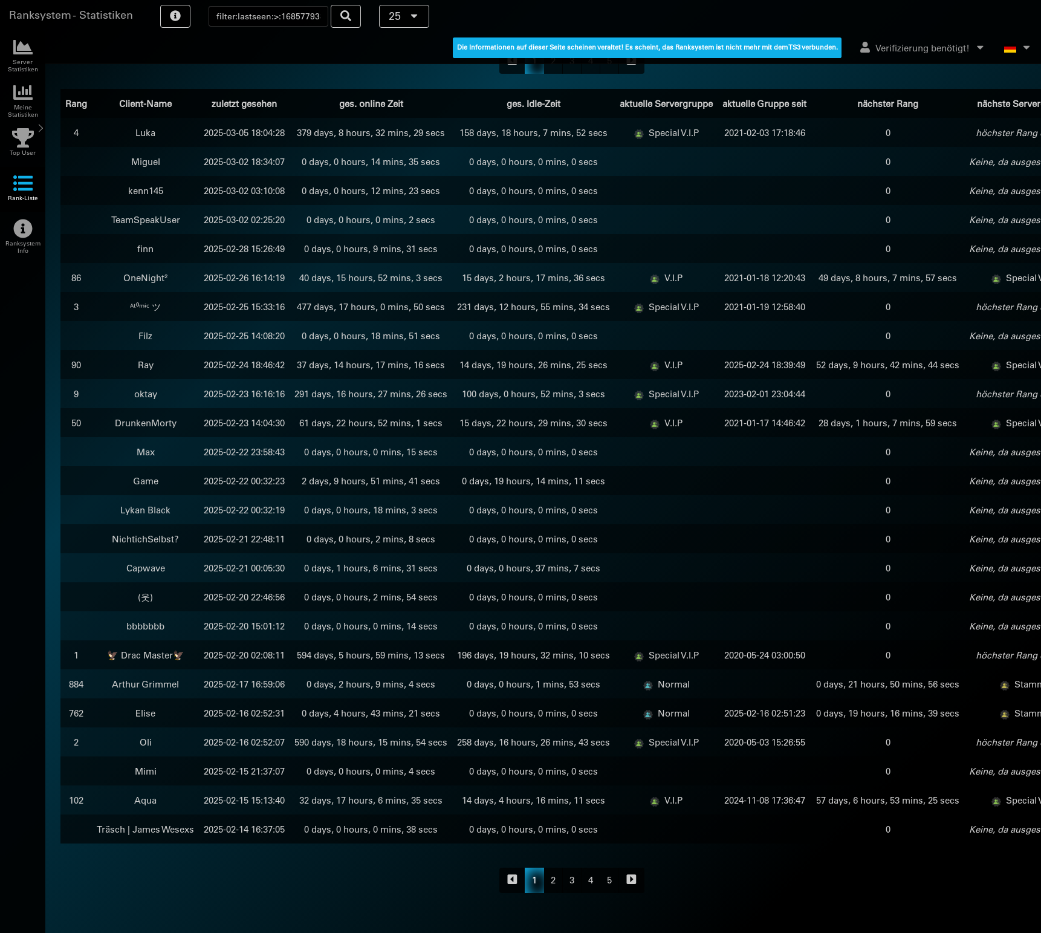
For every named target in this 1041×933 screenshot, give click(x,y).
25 (404, 16)
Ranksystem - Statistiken (71, 15)
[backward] (512, 880)
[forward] (631, 880)
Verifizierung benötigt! (923, 48)
